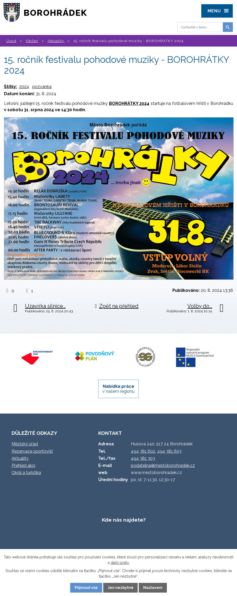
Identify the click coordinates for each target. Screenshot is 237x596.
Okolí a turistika (26, 472)
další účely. (120, 563)
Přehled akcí (23, 465)
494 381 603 (169, 451)
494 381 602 (143, 451)
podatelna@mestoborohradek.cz (163, 465)
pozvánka (41, 86)
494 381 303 (143, 458)
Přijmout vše (86, 587)
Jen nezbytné (120, 587)
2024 (24, 86)
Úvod (11, 41)
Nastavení (152, 587)
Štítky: (10, 86)
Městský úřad (25, 443)
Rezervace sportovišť (32, 451)
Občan (32, 41)
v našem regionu (118, 389)
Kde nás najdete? (124, 520)
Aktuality (56, 41)
